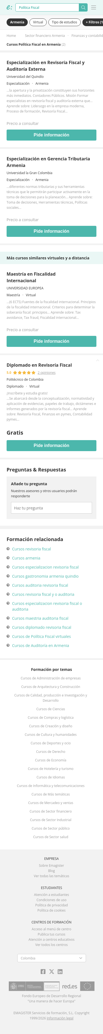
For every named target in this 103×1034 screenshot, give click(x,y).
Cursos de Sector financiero (51, 811)
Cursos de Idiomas (51, 777)
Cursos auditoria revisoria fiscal (40, 585)
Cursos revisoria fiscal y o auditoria (43, 594)
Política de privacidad (51, 905)
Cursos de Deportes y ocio (51, 743)
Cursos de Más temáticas (51, 794)
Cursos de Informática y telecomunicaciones (50, 785)
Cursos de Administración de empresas (50, 678)
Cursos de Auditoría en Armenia (40, 645)
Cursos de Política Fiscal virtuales (41, 636)
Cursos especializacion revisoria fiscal (45, 567)
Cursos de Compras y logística (51, 717)
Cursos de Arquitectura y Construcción (50, 686)
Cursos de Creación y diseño (51, 726)
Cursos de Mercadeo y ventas (50, 802)
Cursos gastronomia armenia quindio (45, 576)
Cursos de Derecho (50, 751)
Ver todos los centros (51, 944)
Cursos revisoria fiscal (31, 549)
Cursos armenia (26, 558)
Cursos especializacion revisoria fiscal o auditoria (47, 606)
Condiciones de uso (51, 900)
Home (11, 35)
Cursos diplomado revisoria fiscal (41, 627)
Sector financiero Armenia (45, 35)
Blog (51, 870)
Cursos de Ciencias (50, 709)
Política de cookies (51, 910)
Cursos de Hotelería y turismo (50, 768)
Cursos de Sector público (50, 828)
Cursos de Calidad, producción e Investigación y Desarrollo (50, 698)
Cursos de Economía (50, 760)
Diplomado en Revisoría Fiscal (39, 365)
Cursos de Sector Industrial (50, 820)
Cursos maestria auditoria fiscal (40, 618)
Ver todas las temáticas (51, 876)
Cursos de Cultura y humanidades (51, 734)
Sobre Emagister (51, 865)
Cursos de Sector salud (50, 837)
